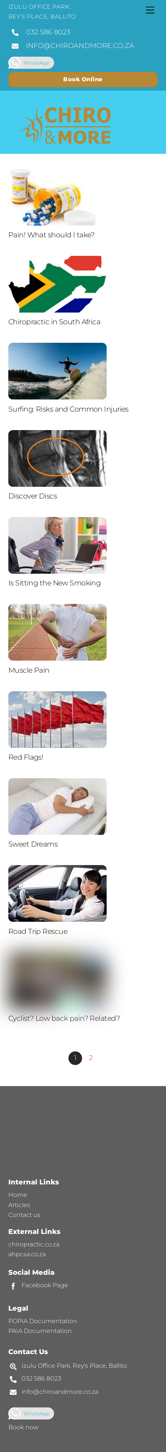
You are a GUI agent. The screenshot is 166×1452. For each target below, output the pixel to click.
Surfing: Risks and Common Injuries (68, 409)
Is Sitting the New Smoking (54, 583)
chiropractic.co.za (33, 1244)
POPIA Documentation (42, 1321)
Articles (19, 1205)
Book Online (83, 79)
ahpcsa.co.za (27, 1254)
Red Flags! (25, 757)
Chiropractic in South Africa (54, 321)
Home (17, 1194)
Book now (23, 1427)
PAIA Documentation (40, 1330)
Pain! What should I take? (51, 235)
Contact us (24, 1214)
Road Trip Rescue (37, 931)
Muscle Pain (29, 670)
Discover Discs (32, 496)
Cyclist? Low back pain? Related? (64, 1018)
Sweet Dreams (32, 844)
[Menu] (150, 10)
